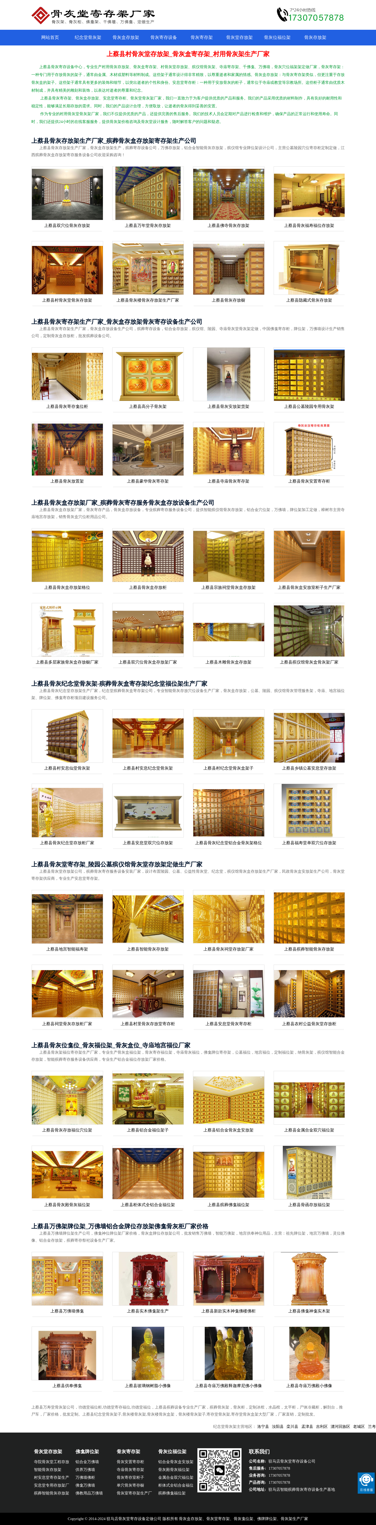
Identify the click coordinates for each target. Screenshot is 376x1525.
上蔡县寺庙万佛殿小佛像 (309, 1385)
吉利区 (332, 1426)
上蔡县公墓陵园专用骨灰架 (309, 406)
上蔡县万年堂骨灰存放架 (148, 225)
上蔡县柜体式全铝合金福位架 (148, 1205)
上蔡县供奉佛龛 (67, 1385)
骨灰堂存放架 (239, 37)
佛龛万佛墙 (85, 1485)
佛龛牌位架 (87, 1451)
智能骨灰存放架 (47, 1470)
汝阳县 (288, 1426)
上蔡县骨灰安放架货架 (228, 406)
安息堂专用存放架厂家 (51, 1486)
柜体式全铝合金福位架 (175, 1486)
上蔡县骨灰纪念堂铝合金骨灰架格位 (228, 843)
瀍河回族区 (350, 1426)
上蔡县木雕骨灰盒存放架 (228, 662)
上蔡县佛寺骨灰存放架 (228, 225)
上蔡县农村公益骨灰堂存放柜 (309, 1024)
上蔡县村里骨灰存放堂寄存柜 (148, 1024)
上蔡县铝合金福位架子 (148, 1130)
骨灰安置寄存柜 (130, 1462)
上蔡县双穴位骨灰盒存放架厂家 (148, 662)
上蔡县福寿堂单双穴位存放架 (309, 843)
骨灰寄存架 (202, 37)
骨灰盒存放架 (126, 37)
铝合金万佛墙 (87, 1462)
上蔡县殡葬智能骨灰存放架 (309, 949)
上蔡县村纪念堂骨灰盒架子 (228, 768)
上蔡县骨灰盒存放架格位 (67, 587)
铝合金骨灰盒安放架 (175, 1462)
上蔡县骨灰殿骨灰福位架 (67, 1205)
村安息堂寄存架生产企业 (51, 1478)
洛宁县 (273, 1426)
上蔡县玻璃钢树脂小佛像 (148, 1385)
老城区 (369, 1426)
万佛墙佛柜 (85, 1477)
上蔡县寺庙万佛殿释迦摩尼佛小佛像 (228, 1385)
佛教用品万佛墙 (89, 1493)
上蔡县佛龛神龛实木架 (309, 1311)
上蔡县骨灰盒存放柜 (148, 587)
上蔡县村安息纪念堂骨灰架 (148, 768)
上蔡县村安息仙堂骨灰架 (67, 768)
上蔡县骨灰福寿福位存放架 (309, 225)
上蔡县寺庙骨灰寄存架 (228, 481)
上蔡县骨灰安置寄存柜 (309, 481)
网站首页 (50, 37)
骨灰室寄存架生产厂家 (134, 1494)
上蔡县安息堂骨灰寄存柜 (228, 1024)
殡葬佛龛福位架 (172, 1493)
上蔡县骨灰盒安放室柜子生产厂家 (309, 587)
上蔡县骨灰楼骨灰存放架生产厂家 (147, 300)
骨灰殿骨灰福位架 (174, 1470)
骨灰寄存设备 (163, 37)
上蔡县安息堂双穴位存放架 (148, 843)
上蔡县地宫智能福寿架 (67, 949)
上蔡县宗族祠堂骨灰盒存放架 (228, 587)
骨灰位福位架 (277, 37)
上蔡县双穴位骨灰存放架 (67, 225)
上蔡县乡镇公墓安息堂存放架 (309, 768)
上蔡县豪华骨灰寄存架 (148, 481)
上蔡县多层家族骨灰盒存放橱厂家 (67, 662)
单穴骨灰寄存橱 (130, 1485)
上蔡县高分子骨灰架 (148, 406)
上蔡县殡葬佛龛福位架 (228, 1205)
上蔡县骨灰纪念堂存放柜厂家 (67, 843)
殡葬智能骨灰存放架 (51, 1493)
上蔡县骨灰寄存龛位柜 (67, 406)
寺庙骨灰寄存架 (130, 1470)
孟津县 (317, 1426)
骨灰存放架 (315, 37)
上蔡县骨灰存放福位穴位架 (67, 1130)
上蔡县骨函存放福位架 (309, 1205)
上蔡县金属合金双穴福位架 (309, 1130)
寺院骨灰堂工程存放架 (51, 1463)
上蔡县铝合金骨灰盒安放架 (228, 1130)
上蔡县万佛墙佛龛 (67, 1311)
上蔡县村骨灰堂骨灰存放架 (67, 300)
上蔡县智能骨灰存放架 (148, 949)
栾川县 (303, 1426)
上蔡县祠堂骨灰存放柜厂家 (67, 1024)
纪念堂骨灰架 (88, 37)
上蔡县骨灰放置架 (67, 481)
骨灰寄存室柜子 (130, 1477)
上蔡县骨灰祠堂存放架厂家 (228, 949)
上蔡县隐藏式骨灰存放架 (309, 300)
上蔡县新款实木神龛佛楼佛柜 (228, 1311)
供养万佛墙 (85, 1470)
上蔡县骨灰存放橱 (228, 300)
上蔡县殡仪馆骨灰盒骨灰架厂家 (309, 662)
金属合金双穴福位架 (175, 1477)
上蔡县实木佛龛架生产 (148, 1311)
